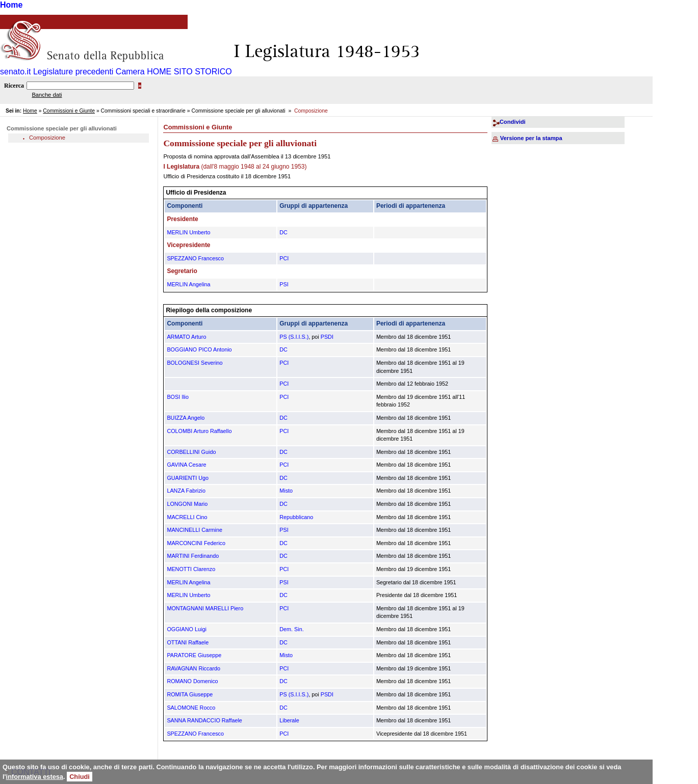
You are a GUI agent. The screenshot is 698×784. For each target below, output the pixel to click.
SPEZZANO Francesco (195, 258)
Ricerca (14, 85)
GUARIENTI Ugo (188, 478)
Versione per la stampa (531, 138)
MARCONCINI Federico (196, 543)
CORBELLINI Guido (191, 452)
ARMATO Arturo (186, 337)
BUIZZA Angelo (185, 418)
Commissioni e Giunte (69, 111)
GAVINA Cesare (186, 465)
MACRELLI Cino (187, 517)
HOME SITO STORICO (189, 71)
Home (11, 5)
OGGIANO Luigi (186, 629)
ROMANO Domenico (192, 681)
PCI (284, 258)
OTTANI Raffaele (188, 642)
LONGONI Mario (187, 504)
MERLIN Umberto (188, 232)
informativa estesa (34, 776)
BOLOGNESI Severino (194, 363)
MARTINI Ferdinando (193, 556)
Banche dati (47, 95)
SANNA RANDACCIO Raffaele (204, 720)
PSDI (327, 337)
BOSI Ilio (178, 397)
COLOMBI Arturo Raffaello (199, 431)
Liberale (289, 720)
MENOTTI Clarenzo (191, 569)
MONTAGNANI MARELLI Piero (205, 608)
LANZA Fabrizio (186, 491)
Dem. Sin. (291, 629)
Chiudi (79, 776)
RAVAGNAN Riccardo (193, 668)
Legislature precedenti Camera (89, 71)
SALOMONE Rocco (191, 708)
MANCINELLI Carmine (194, 530)
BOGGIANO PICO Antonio (199, 349)
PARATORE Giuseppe (194, 655)
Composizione (47, 137)
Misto (286, 491)
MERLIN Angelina (188, 284)
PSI (283, 284)
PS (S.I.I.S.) (293, 337)
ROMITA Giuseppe (190, 694)
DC (283, 232)
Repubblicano (296, 517)
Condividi (513, 122)
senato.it (15, 71)
